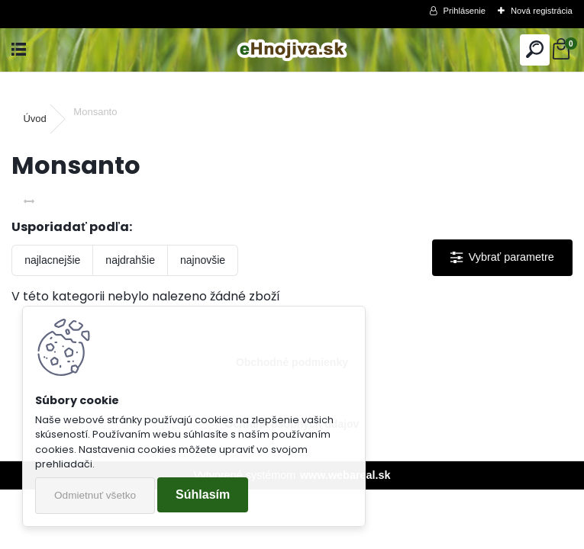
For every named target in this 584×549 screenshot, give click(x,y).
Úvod (34, 118)
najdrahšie (130, 260)
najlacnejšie (52, 260)
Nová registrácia (542, 10)
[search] (535, 50)
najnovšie (202, 260)
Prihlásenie (465, 10)
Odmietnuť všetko (95, 495)
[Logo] (292, 49)
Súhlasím (203, 494)
